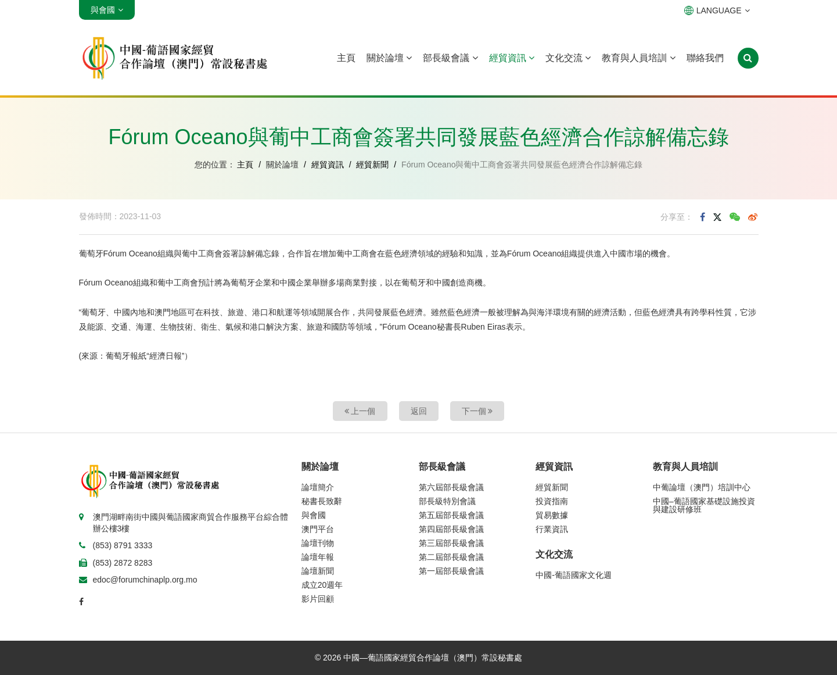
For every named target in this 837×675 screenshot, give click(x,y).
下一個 (477, 411)
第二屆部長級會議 (451, 557)
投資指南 (552, 501)
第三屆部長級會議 (451, 543)
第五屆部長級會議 (451, 515)
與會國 (313, 515)
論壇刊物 (317, 543)
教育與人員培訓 (638, 58)
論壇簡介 (317, 487)
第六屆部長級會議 (451, 487)
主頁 (346, 58)
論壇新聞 (317, 571)
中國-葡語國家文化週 (574, 575)
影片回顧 (317, 598)
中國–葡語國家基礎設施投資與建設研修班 (704, 505)
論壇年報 (317, 557)
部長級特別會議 (447, 501)
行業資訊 (552, 529)
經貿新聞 (372, 164)
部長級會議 (450, 58)
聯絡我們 (705, 58)
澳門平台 (317, 529)
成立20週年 (322, 585)
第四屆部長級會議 (451, 529)
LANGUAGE (717, 10)
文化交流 (568, 58)
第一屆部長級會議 (451, 571)
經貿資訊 (511, 58)
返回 (419, 411)
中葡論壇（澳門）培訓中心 (701, 487)
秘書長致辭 (321, 501)
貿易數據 (552, 515)
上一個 (360, 411)
